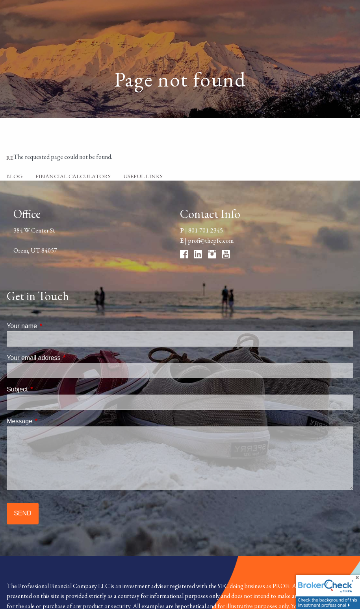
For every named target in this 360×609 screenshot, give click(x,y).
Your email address (63, 357)
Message (49, 421)
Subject (47, 389)
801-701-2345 (205, 230)
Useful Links (143, 176)
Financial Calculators (73, 176)
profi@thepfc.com (211, 240)
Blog (14, 176)
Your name (52, 326)
